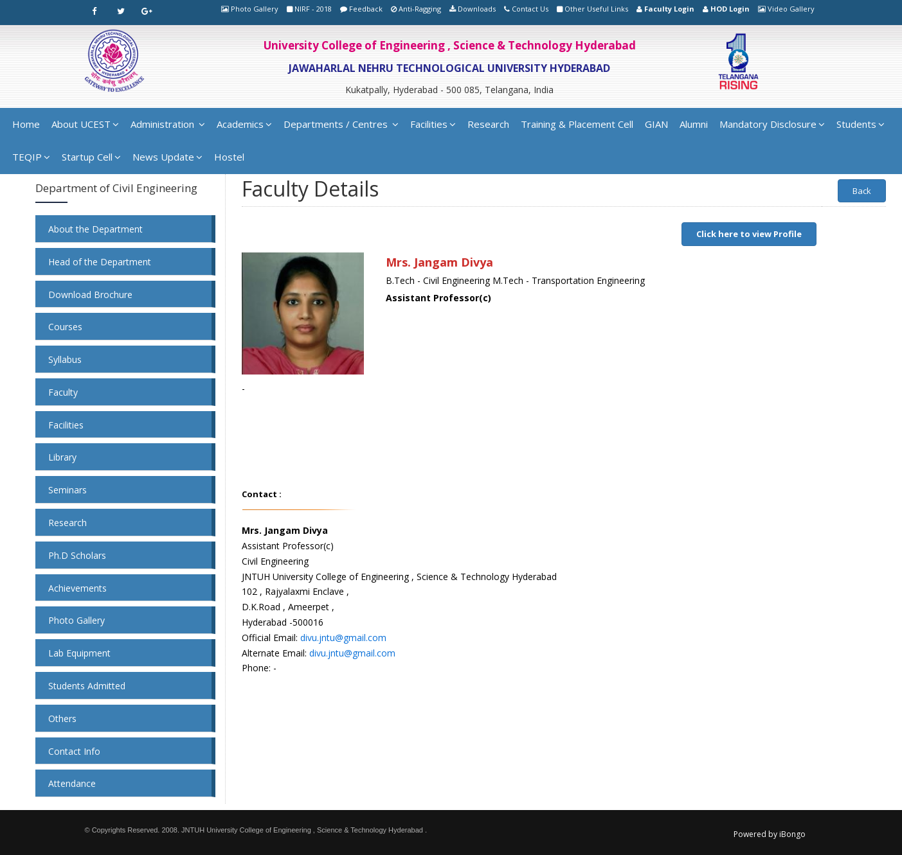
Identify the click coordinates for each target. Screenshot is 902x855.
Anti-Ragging (420, 8)
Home (26, 124)
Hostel (229, 156)
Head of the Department (99, 262)
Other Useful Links (596, 8)
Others (62, 718)
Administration (168, 124)
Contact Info (74, 751)
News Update (167, 156)
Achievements (77, 588)
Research (488, 124)
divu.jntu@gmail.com (343, 637)
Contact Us (530, 8)
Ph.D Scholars (77, 555)
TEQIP (31, 156)
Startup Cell (91, 156)
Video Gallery (791, 8)
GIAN (656, 124)
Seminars (67, 490)
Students (860, 124)
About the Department (95, 229)
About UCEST (85, 124)
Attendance (72, 783)
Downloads (477, 8)
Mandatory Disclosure (772, 124)
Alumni (694, 124)
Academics (244, 124)
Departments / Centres (341, 124)
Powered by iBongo (770, 834)
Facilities (433, 124)
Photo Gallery (254, 8)
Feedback (366, 8)
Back (861, 191)
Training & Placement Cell (577, 124)
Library (62, 457)
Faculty (63, 392)
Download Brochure (90, 294)
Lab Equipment (79, 653)
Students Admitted (86, 686)
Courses (65, 327)
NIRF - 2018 (313, 8)
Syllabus (65, 359)
